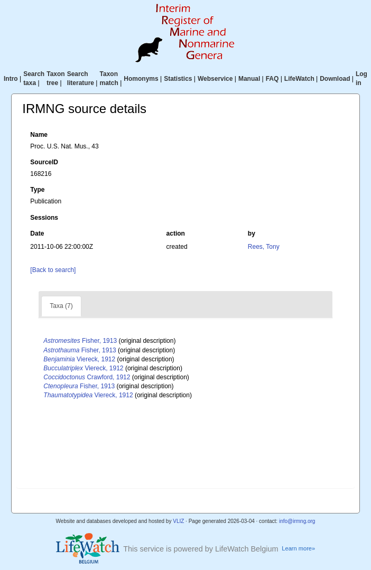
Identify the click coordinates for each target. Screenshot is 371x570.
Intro (11, 78)
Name (39, 134)
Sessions (44, 217)
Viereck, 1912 (79, 359)
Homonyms (141, 78)
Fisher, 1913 (80, 340)
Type (37, 189)
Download (335, 78)
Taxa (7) (61, 306)
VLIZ (178, 521)
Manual (249, 78)
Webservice (215, 78)
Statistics (178, 78)
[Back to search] (53, 270)
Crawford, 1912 (86, 377)
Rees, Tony (264, 246)
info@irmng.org (297, 521)
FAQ (272, 78)
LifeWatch (299, 78)
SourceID (44, 162)
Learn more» (298, 548)
